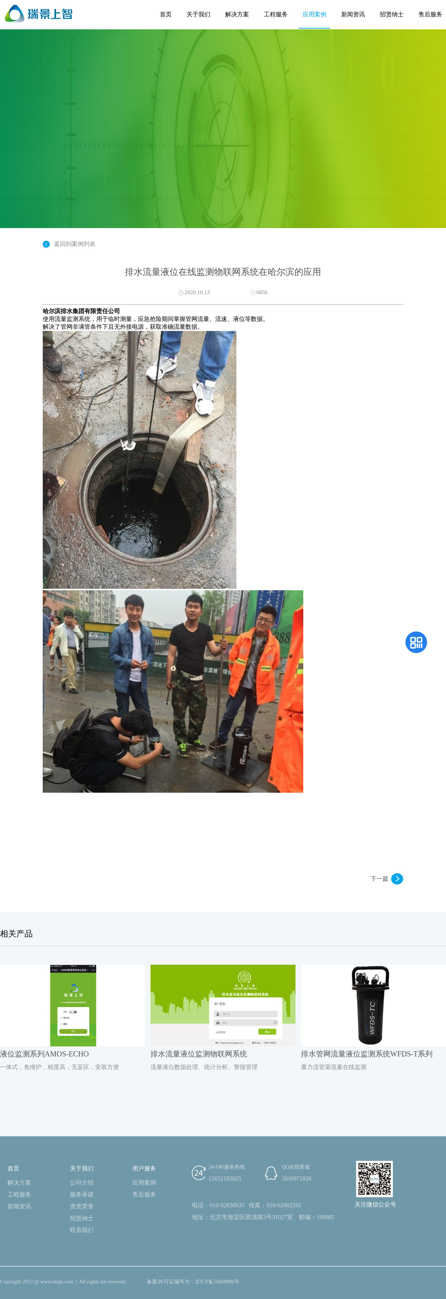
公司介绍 (82, 1182)
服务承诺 (82, 1194)
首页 (166, 14)
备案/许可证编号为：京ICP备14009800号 (193, 1282)
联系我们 (82, 1230)
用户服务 (144, 1168)
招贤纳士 (392, 14)
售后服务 (430, 14)
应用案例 (314, 14)
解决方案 (237, 14)
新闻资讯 (353, 14)
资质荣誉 (82, 1206)
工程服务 (276, 14)
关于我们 (198, 14)
